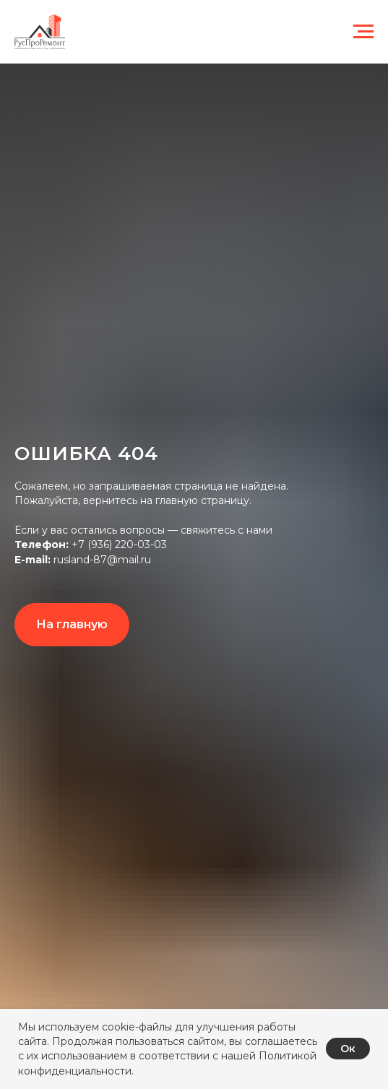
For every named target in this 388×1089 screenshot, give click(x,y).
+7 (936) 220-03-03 (119, 544)
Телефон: (41, 544)
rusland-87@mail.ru (101, 559)
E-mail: (32, 559)
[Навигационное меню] (363, 32)
